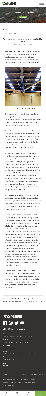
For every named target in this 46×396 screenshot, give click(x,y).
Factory (5, 342)
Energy (14, 348)
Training (36, 353)
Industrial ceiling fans (12, 271)
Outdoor (26, 342)
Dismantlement (13, 353)
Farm (21, 342)
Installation (5, 353)
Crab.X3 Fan (23, 336)
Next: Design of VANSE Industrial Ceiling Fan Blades (19, 299)
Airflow (10, 348)
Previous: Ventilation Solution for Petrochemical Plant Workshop (22, 301)
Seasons (19, 348)
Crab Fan (17, 336)
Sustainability (25, 374)
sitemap (5, 374)
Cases (4, 363)
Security (5, 348)
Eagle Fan (11, 336)
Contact (41, 374)
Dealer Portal (34, 374)
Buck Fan (29, 336)
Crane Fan (5, 336)
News (5, 33)
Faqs (15, 33)
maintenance (20, 353)
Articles (10, 33)
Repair (26, 353)
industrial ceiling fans (30, 51)
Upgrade (31, 353)
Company (6, 365)
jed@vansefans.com (8, 385)
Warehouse (10, 342)
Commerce (16, 342)
